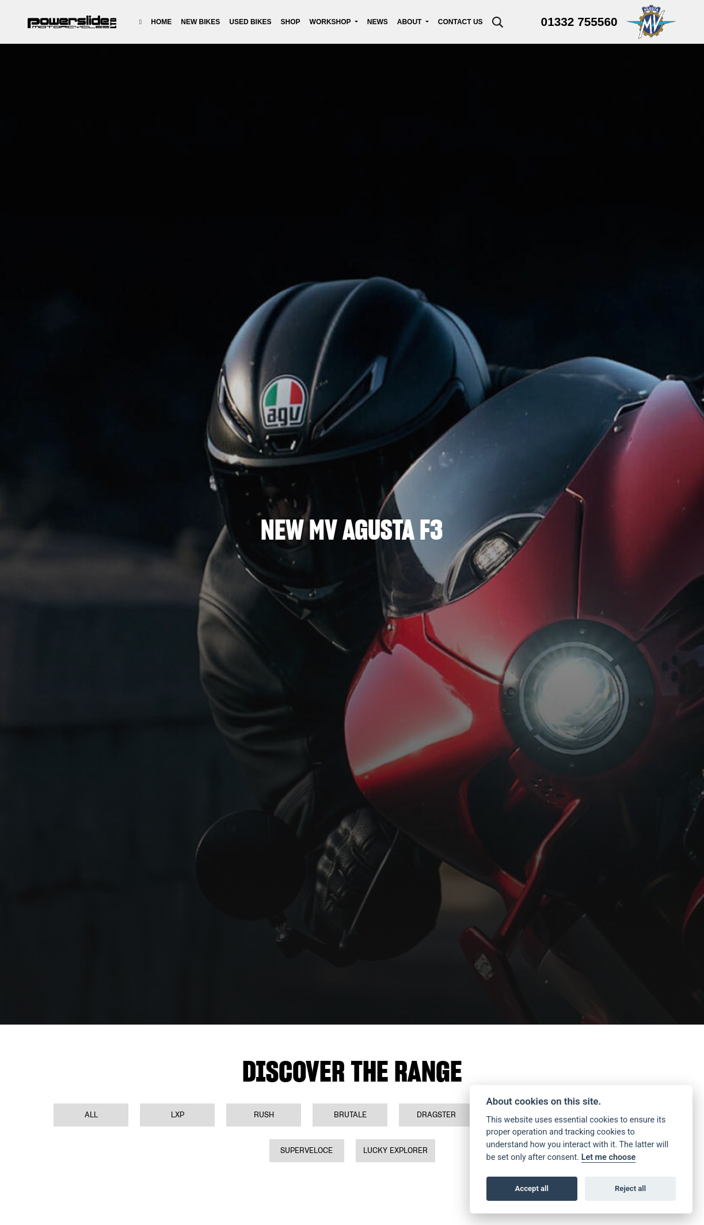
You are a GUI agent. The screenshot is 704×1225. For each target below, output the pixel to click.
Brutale (350, 1115)
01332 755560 (579, 21)
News (377, 22)
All (91, 1115)
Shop (290, 22)
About (410, 22)
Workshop (331, 22)
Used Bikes (250, 22)
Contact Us (460, 22)
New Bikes (200, 22)
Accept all (532, 1188)
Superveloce (306, 1150)
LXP (177, 1115)
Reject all (630, 1188)
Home (161, 22)
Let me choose (608, 1157)
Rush (264, 1115)
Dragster (436, 1115)
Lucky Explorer (395, 1150)
